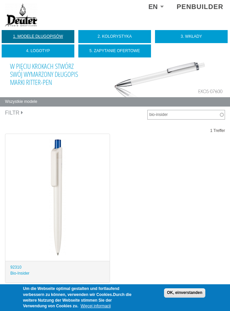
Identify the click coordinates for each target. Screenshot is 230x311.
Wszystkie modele (21, 101)
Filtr (14, 113)
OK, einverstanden (184, 292)
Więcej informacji (96, 306)
